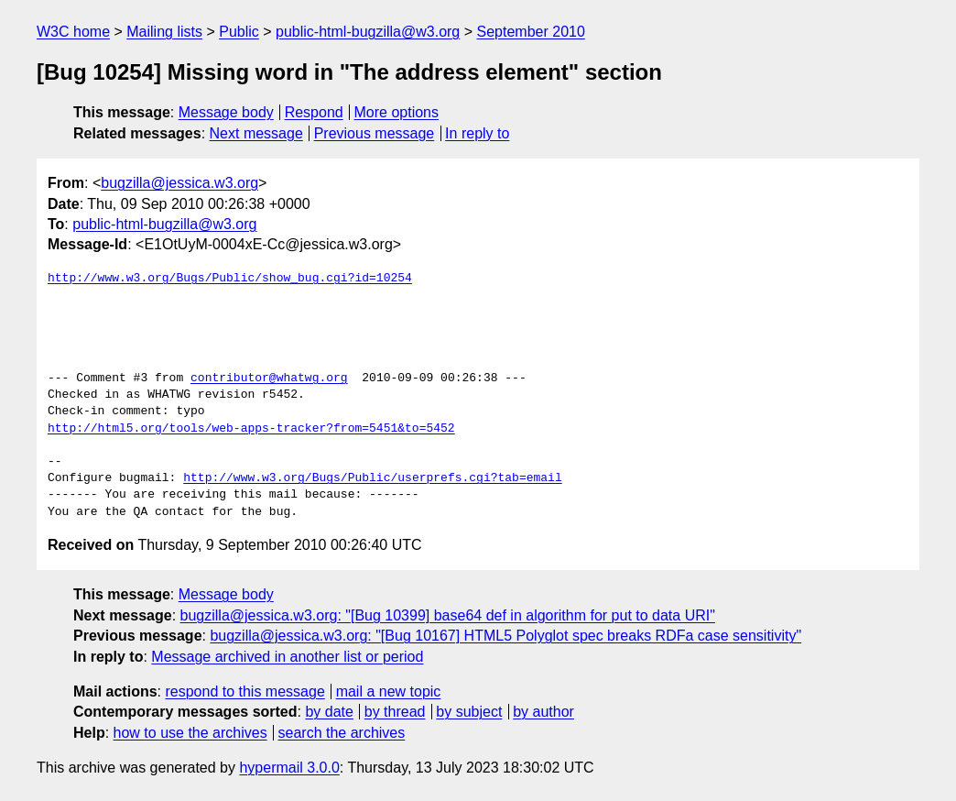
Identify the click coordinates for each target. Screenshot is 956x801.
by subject (469, 711)
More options (397, 112)
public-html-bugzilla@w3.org (368, 31)
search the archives (342, 733)
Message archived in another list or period (287, 656)
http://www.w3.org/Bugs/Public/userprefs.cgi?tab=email (372, 478)
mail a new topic (388, 691)
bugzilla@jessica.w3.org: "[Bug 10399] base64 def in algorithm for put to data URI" (447, 615)
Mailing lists (164, 31)
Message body (226, 112)
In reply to (477, 133)
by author (543, 711)
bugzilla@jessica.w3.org (179, 183)
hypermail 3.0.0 (289, 767)
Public (239, 31)
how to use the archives (190, 733)
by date (329, 711)
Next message (256, 133)
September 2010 (531, 31)
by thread (395, 711)
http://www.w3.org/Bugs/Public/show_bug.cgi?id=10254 (230, 278)
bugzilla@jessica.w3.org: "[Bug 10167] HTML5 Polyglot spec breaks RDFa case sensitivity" (505, 635)
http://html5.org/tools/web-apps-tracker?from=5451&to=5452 (251, 429)
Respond (314, 112)
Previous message (374, 133)
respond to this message (244, 691)
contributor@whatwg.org (269, 378)
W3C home (73, 31)
